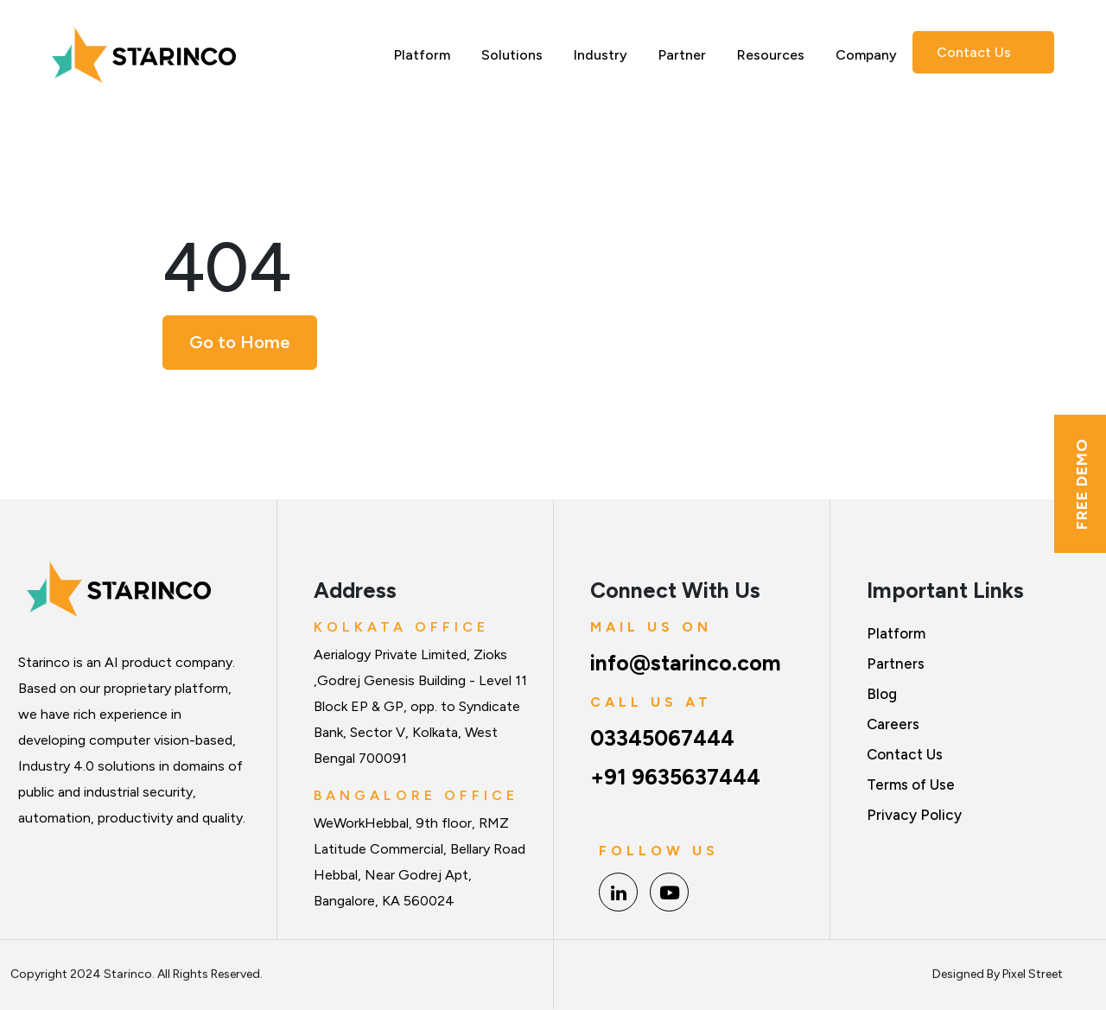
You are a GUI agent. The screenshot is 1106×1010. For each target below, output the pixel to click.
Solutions (512, 55)
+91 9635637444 (675, 777)
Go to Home (239, 342)
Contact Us (974, 52)
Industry (600, 55)
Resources (770, 55)
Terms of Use (911, 784)
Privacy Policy (914, 814)
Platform (422, 55)
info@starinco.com (685, 663)
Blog (882, 693)
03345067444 (662, 738)
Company (866, 55)
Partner (682, 55)
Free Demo (1081, 484)
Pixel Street (1032, 966)
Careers (893, 724)
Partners (896, 663)
